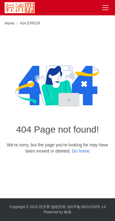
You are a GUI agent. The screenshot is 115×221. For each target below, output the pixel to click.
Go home (81, 151)
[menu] (105, 7)
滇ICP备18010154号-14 (86, 207)
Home (9, 23)
